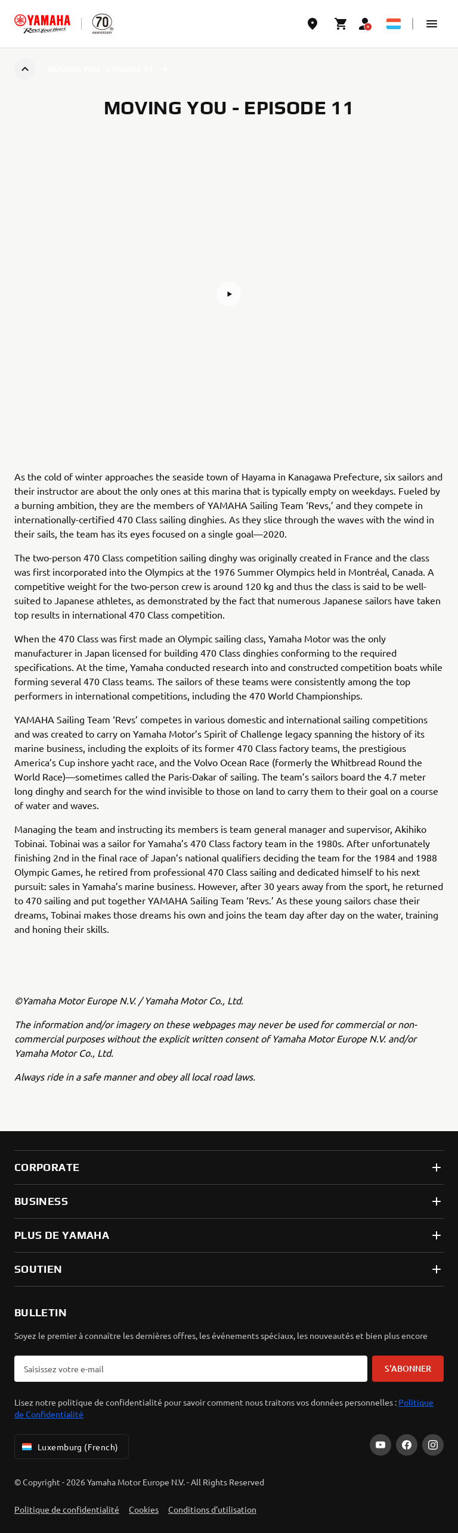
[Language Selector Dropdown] (394, 24)
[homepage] (42, 24)
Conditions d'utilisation (212, 1509)
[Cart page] (341, 24)
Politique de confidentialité (66, 1509)
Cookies (144, 1509)
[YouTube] (380, 1445)
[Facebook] (406, 1445)
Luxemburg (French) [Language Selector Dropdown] (69, 1447)
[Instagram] (433, 1445)
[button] (432, 24)
